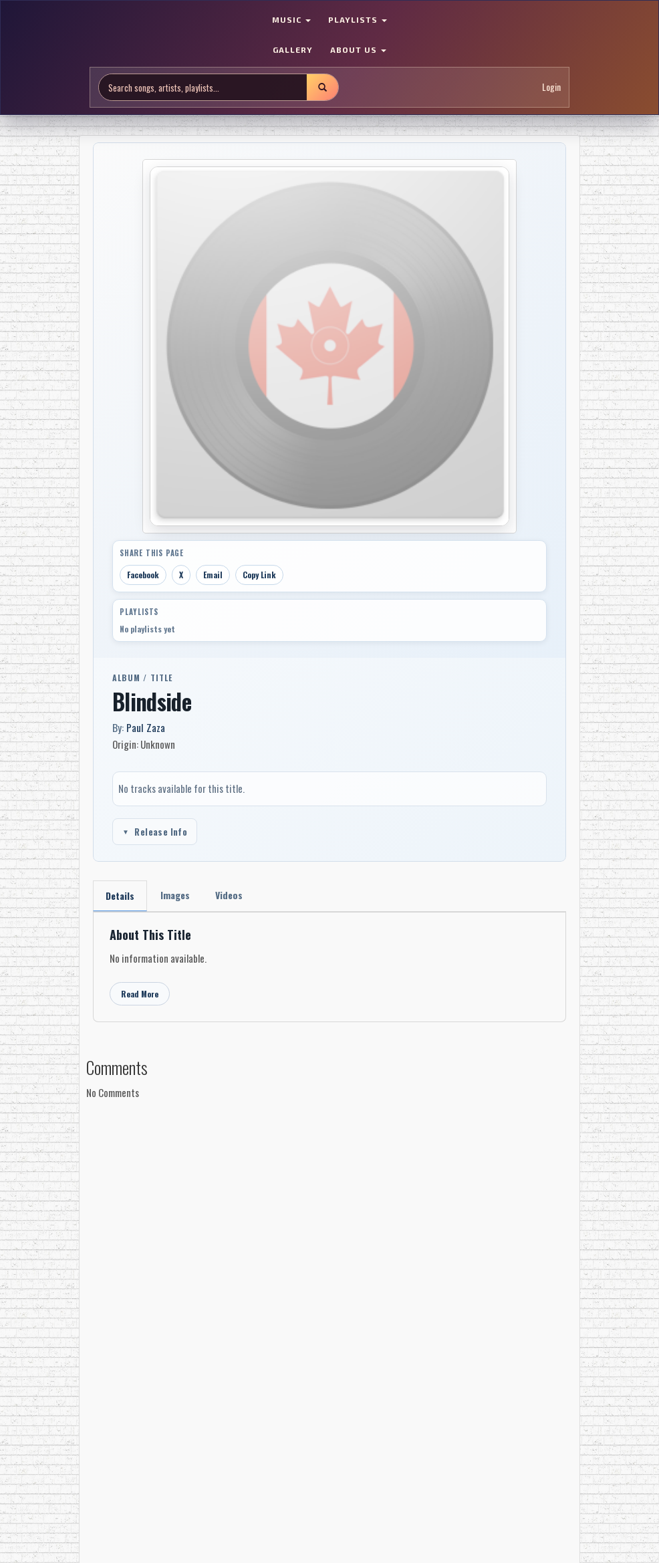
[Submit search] (322, 87)
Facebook (143, 574)
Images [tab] (175, 895)
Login (551, 87)
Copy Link (259, 574)
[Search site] (203, 87)
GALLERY (293, 49)
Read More (139, 993)
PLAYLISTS (357, 19)
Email (213, 574)
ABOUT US (358, 49)
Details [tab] (120, 895)
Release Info (154, 831)
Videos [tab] (229, 895)
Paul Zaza (145, 727)
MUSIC (291, 19)
